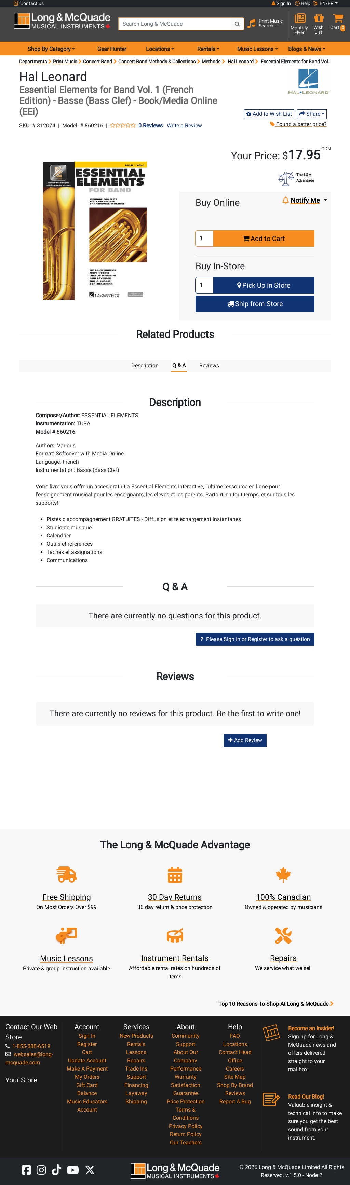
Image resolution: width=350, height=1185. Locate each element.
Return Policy (186, 1134)
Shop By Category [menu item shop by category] (49, 49)
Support (136, 1076)
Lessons (136, 1052)
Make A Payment (87, 1068)
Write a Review (184, 125)
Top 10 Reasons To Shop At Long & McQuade (276, 1003)
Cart (87, 1052)
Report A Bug (235, 1101)
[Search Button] (237, 23)
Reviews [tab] (209, 365)
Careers (235, 1068)
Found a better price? (298, 124)
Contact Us (29, 3)
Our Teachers (186, 1142)
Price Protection (186, 1101)
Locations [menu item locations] (158, 49)
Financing (136, 1084)
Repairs (136, 1060)
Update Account (87, 1060)
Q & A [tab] (179, 365)
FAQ (235, 1035)
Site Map (235, 1076)
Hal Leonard (241, 61)
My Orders (87, 1076)
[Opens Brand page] (308, 81)
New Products (136, 1035)
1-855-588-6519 (27, 1046)
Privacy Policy (186, 1125)
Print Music (65, 61)
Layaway (136, 1093)
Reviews (235, 1093)
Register (87, 1043)
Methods (211, 61)
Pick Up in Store (264, 285)
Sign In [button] (281, 3)
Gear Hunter (111, 49)
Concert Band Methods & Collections (157, 61)
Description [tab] (145, 365)
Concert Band (97, 61)
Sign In (87, 1035)
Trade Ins (136, 1068)
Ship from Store (255, 304)
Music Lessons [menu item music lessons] (255, 49)
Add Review (245, 740)
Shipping (136, 1101)
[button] (336, 25)
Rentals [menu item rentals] (206, 49)
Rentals (136, 1043)
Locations (235, 1043)
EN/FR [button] (323, 3)
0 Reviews (150, 126)
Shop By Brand (235, 1084)
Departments (33, 61)
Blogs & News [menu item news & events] (304, 49)
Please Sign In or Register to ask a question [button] (255, 639)
